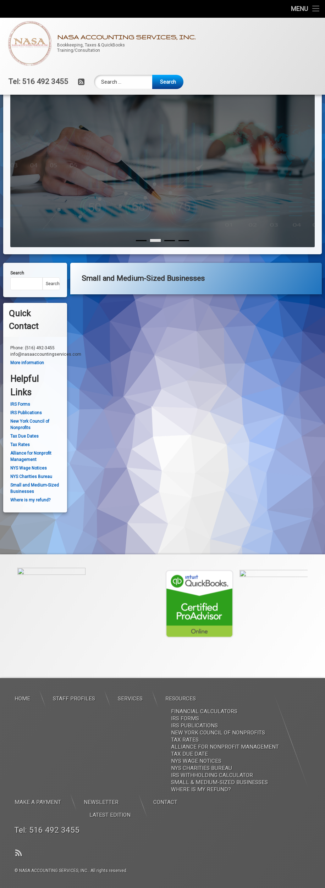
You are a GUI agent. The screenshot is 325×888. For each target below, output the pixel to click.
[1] (155, 260)
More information (27, 382)
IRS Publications (26, 432)
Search (17, 292)
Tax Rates (20, 464)
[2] (169, 260)
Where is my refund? (30, 519)
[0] (141, 260)
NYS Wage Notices (28, 487)
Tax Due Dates (24, 456)
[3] (183, 260)
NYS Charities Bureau (31, 496)
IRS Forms (20, 424)
